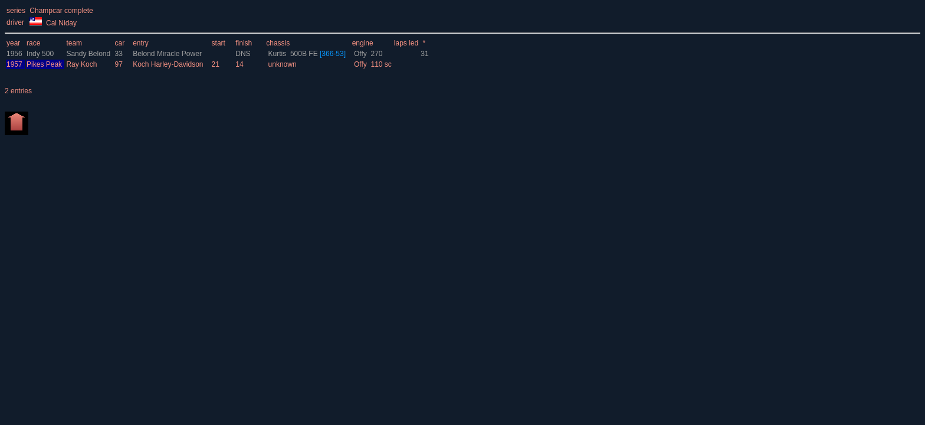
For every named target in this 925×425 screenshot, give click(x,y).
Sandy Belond (89, 54)
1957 (14, 64)
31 (424, 54)
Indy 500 (40, 54)
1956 (14, 54)
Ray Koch (82, 64)
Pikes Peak (44, 64)
